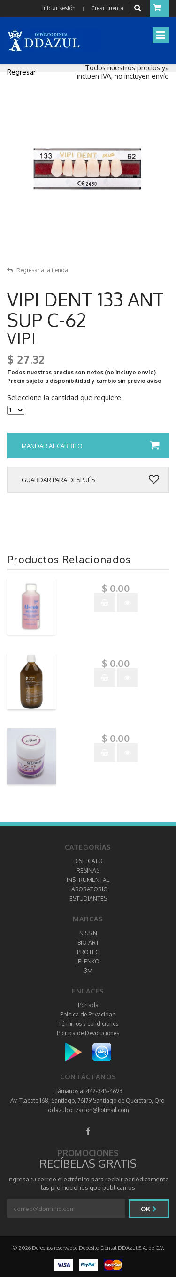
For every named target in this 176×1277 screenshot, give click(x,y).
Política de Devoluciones (88, 1033)
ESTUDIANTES (88, 898)
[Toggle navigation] (161, 35)
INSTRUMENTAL (88, 879)
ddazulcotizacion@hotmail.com (88, 1109)
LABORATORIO (88, 889)
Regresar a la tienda (37, 270)
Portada (88, 1004)
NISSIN (88, 933)
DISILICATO (88, 861)
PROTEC (88, 952)
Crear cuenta (107, 8)
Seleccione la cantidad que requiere (64, 398)
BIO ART (88, 942)
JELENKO (88, 961)
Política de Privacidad (88, 1014)
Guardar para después (90, 480)
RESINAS (88, 870)
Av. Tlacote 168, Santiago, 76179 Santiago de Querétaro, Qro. (88, 1100)
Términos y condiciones (88, 1023)
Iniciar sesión (59, 8)
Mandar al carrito (90, 446)
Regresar (21, 71)
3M (88, 970)
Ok (149, 1209)
